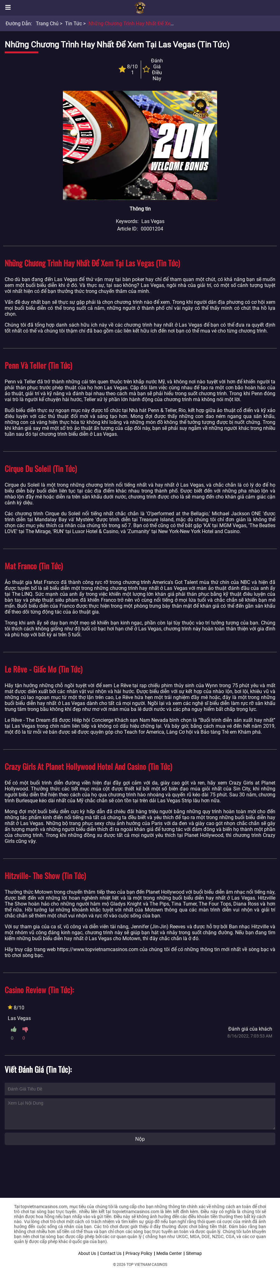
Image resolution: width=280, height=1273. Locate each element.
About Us (87, 1253)
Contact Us (110, 1253)
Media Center (169, 1253)
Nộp (140, 1139)
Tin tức (73, 24)
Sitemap (194, 1253)
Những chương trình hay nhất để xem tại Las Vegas (147, 24)
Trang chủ (47, 24)
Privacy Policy (139, 1253)
